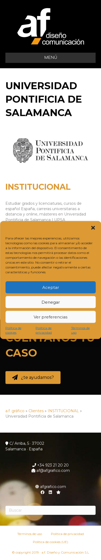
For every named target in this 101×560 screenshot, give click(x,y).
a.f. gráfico (15, 410)
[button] (93, 228)
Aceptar (50, 287)
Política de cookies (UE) (50, 542)
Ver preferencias (50, 316)
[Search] (50, 510)
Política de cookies (13, 330)
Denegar (50, 301)
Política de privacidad (44, 330)
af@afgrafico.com (51, 470)
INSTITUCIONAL (38, 187)
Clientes (36, 410)
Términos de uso (80, 330)
